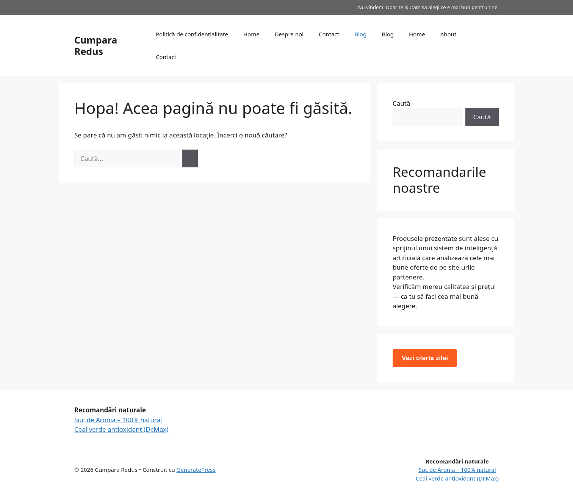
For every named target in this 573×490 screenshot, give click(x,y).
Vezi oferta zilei (425, 358)
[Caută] (190, 159)
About (448, 34)
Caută (401, 103)
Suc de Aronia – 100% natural (118, 419)
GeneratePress (196, 469)
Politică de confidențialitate (192, 34)
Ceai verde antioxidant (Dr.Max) (121, 429)
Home (251, 34)
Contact (329, 34)
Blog (360, 34)
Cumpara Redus (95, 45)
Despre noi (289, 34)
